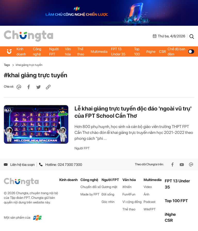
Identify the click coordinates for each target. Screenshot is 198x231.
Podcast (149, 202)
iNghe (150, 51)
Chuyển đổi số (90, 187)
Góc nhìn (108, 202)
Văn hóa (68, 51)
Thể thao (80, 51)
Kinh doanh (21, 51)
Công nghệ (37, 51)
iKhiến (126, 187)
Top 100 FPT (176, 200)
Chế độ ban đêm (181, 51)
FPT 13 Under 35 (118, 51)
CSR (162, 51)
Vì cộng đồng (132, 202)
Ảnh (146, 194)
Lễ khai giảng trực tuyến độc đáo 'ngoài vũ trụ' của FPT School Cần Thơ (133, 112)
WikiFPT (150, 209)
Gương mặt (109, 187)
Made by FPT (90, 194)
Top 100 (137, 51)
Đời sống (108, 194)
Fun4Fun (128, 194)
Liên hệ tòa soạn (19, 164)
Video (148, 187)
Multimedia (99, 51)
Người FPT (54, 51)
